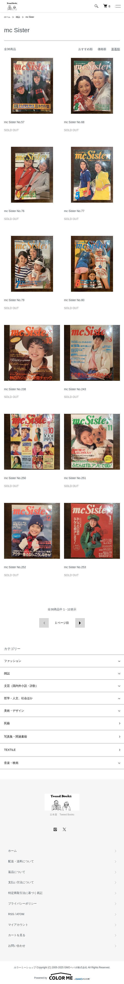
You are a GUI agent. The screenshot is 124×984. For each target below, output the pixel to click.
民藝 (7, 723)
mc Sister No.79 (14, 300)
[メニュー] (118, 6)
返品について (16, 872)
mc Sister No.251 (75, 478)
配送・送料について (21, 861)
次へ (80, 623)
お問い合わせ (16, 945)
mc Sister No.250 (15, 478)
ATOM (20, 914)
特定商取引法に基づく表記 (25, 893)
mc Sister (30, 17)
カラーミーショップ (25, 967)
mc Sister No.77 (74, 211)
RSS (11, 914)
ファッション (12, 661)
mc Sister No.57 (14, 122)
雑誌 (18, 17)
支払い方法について (21, 882)
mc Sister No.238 (15, 389)
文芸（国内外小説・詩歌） (21, 685)
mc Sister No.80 (74, 300)
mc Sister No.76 (14, 211)
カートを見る (16, 935)
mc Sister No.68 (74, 122)
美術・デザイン (14, 710)
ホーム (7, 17)
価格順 (102, 49)
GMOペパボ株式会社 (75, 967)
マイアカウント (18, 924)
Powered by (62, 976)
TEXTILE (10, 749)
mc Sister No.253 (75, 567)
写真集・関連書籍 (15, 736)
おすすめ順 (85, 49)
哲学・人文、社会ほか (18, 698)
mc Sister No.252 (15, 567)
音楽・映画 (11, 762)
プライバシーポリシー (22, 903)
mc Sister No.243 (75, 389)
